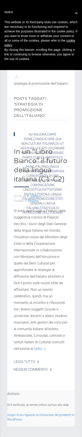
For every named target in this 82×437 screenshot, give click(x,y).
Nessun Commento (31, 369)
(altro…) (39, 349)
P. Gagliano (34, 196)
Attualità (33, 201)
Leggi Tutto (24, 362)
